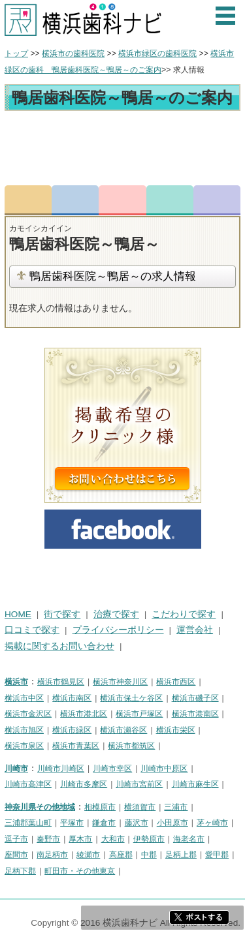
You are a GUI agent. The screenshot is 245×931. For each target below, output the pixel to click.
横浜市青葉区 (75, 745)
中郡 (149, 854)
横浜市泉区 (24, 745)
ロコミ (169, 200)
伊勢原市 (149, 839)
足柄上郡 (181, 854)
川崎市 (16, 768)
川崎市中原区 (164, 768)
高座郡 (121, 854)
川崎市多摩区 (83, 784)
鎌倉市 (104, 822)
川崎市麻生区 (195, 784)
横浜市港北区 (83, 713)
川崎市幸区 (112, 768)
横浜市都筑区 (131, 745)
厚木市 (80, 839)
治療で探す (116, 614)
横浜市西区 (175, 681)
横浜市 (16, 681)
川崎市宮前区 (139, 784)
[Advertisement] (122, 150)
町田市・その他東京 (79, 871)
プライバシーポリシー (118, 630)
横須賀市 (139, 807)
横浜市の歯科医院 (73, 53)
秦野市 (48, 839)
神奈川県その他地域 (40, 807)
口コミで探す (32, 630)
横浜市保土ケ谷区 (131, 698)
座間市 (16, 854)
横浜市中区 (24, 698)
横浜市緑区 (71, 730)
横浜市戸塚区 (139, 713)
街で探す (62, 614)
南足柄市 (52, 854)
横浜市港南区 (195, 713)
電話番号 (75, 200)
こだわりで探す (184, 614)
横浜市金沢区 (28, 713)
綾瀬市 (88, 854)
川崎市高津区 (28, 784)
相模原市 (100, 807)
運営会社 (194, 630)
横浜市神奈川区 (120, 681)
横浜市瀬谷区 (123, 730)
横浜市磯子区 (195, 698)
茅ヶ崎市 (212, 822)
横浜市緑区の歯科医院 (157, 53)
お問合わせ (122, 200)
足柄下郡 (20, 871)
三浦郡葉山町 (28, 822)
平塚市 (72, 822)
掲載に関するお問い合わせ (59, 646)
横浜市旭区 (24, 730)
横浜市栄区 (175, 730)
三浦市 (176, 807)
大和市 (113, 839)
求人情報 (216, 200)
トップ (16, 53)
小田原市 (172, 822)
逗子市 (16, 839)
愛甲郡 (217, 854)
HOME (18, 614)
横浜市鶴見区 (60, 681)
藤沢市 (136, 822)
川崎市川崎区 (60, 768)
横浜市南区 (71, 698)
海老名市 (188, 839)
